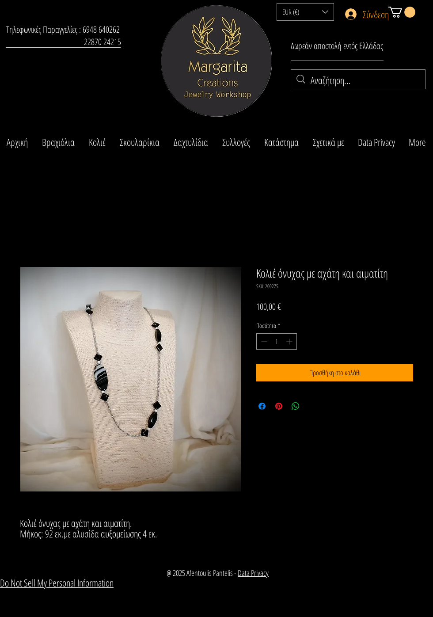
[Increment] (290, 341)
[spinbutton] (277, 341)
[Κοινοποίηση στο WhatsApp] (295, 406)
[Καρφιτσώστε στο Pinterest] (278, 406)
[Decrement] (263, 341)
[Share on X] (312, 406)
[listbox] (305, 12)
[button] (305, 12)
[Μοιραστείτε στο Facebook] (262, 406)
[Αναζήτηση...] (358, 80)
